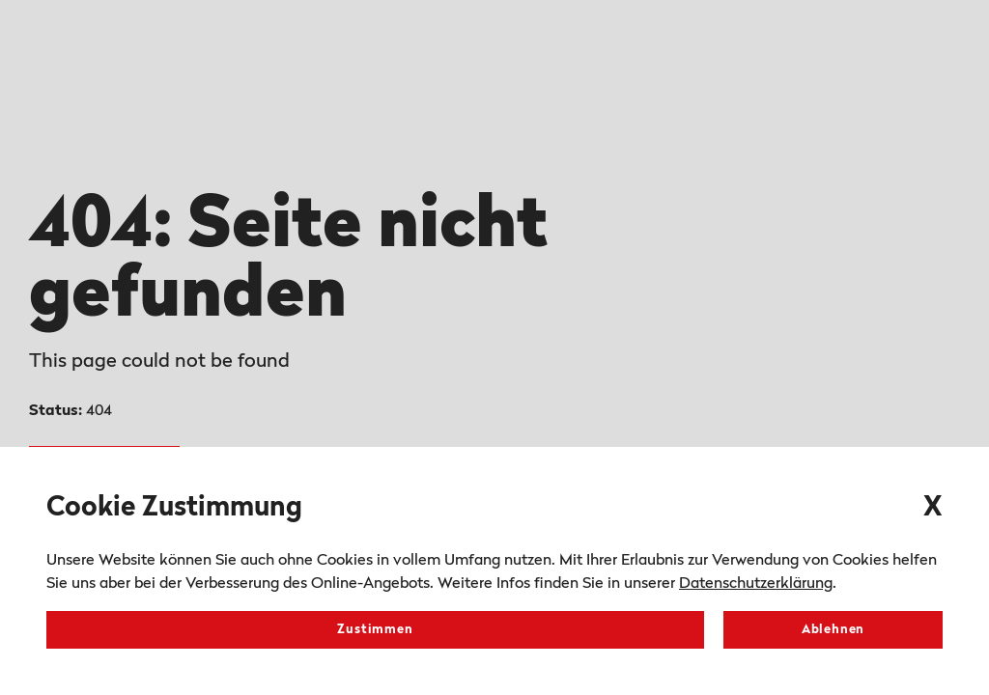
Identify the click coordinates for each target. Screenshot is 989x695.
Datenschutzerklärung (756, 584)
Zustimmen (374, 630)
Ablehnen (833, 630)
